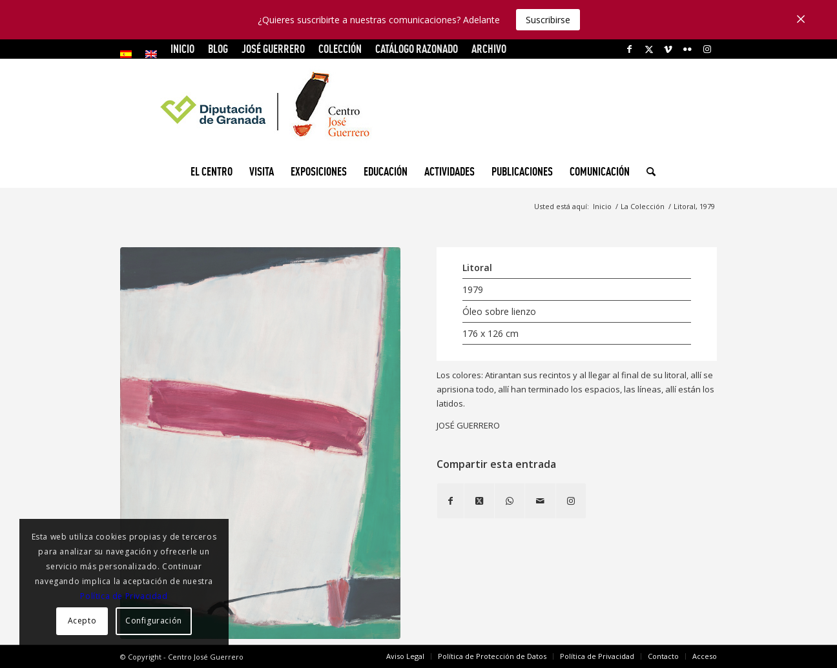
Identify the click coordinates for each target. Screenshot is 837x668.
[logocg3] (418, 107)
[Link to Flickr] (687, 49)
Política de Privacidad (123, 596)
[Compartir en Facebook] (450, 500)
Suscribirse (548, 20)
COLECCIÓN (340, 49)
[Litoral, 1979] (260, 443)
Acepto (82, 620)
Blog (218, 49)
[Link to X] (648, 49)
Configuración (153, 620)
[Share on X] (479, 500)
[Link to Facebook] (629, 49)
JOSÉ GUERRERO (273, 49)
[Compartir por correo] (540, 500)
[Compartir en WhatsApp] (509, 500)
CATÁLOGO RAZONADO (416, 49)
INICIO (182, 49)
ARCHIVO (488, 49)
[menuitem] (129, 54)
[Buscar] (647, 172)
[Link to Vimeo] (668, 49)
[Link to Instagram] (707, 49)
